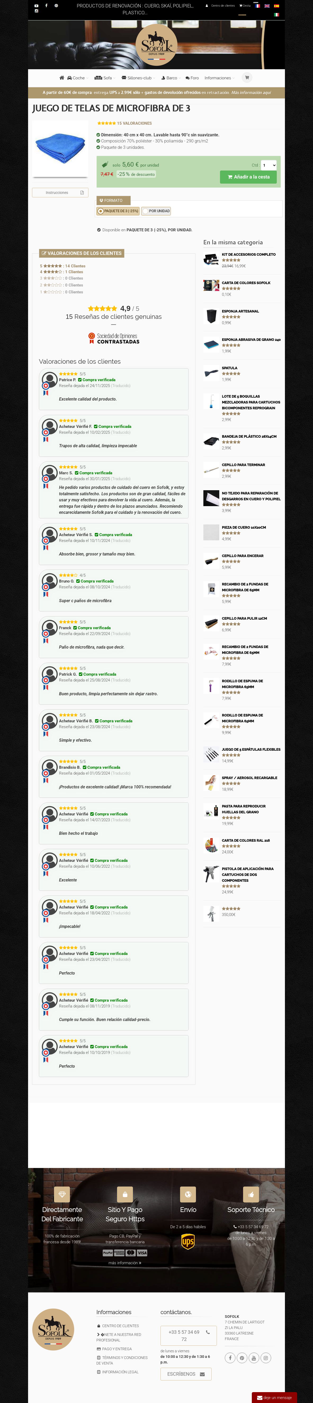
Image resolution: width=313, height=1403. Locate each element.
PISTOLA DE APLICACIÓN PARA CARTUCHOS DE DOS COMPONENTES (248, 875)
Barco (169, 78)
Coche (76, 78)
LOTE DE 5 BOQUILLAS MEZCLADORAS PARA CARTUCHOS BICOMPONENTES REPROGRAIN (251, 402)
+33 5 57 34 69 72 (189, 1334)
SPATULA (229, 368)
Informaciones (218, 78)
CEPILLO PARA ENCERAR (242, 556)
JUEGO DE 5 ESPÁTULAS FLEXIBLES (251, 750)
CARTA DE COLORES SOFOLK (246, 283)
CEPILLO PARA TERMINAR (243, 465)
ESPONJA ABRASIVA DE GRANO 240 (251, 340)
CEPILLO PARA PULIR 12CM (244, 618)
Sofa (103, 78)
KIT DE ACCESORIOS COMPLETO (249, 255)
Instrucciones (65, 192)
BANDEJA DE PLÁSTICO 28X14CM (249, 436)
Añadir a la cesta (248, 177)
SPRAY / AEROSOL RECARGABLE (249, 778)
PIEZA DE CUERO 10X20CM (244, 527)
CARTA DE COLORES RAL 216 (246, 840)
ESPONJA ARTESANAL (240, 311)
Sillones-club (136, 78)
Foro (192, 78)
